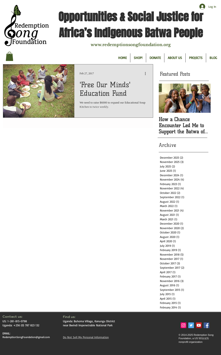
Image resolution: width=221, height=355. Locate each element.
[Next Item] (203, 98)
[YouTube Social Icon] (199, 325)
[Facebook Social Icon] (206, 325)
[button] (9, 56)
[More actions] (147, 73)
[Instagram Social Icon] (183, 325)
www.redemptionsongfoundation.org (131, 44)
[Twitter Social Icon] (191, 325)
